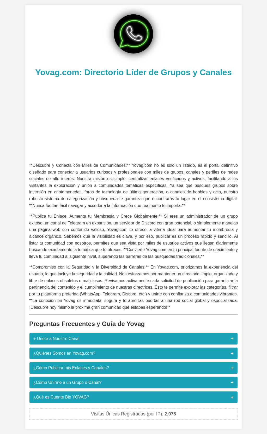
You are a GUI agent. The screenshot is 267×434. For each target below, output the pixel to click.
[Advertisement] (133, 119)
